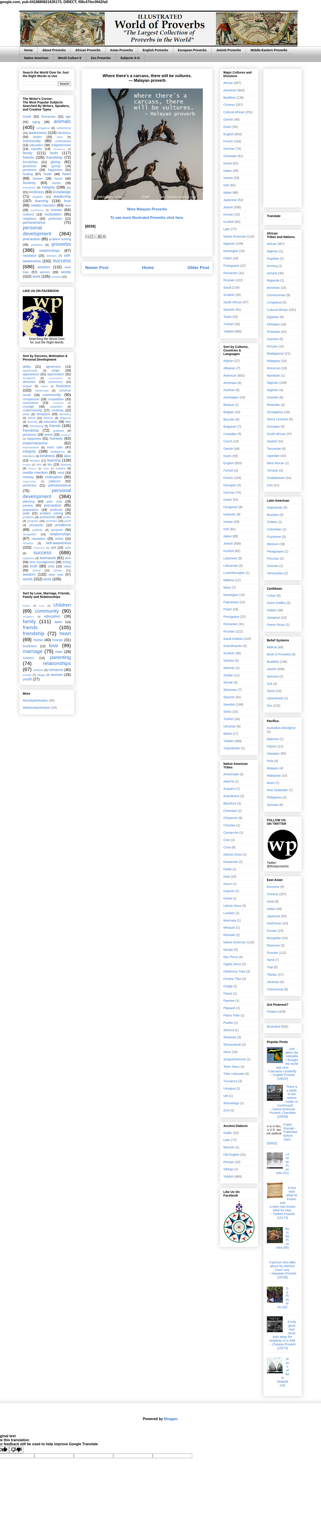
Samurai (272, 676)
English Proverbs (155, 50)
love (67, 201)
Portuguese (231, 265)
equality (36, 149)
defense (48, 418)
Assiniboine (231, 796)
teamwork (48, 558)
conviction (58, 403)
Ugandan (273, 456)
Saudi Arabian (233, 638)
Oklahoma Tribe (234, 971)
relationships (49, 250)
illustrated (273, 1026)
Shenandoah (232, 1044)
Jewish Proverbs (228, 50)
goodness (29, 166)
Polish (227, 258)
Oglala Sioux (232, 964)
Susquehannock (234, 1059)
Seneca (228, 1030)
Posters (272, 1011)
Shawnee (229, 1037)
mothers (28, 214)
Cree (226, 840)
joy (69, 187)
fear (68, 421)
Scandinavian (232, 646)
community (32, 141)
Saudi (227, 287)
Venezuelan (275, 573)
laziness (35, 460)
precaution (31, 239)
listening (66, 464)
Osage (228, 986)
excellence (59, 149)
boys (41, 605)
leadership (62, 196)
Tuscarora (230, 1081)
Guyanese (274, 536)
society (27, 675)
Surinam (272, 566)
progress (32, 521)
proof (67, 521)
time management (42, 562)
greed (49, 434)
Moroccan (273, 368)
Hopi (226, 876)
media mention (43, 205)
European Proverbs (192, 50)
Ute (225, 1096)
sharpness (39, 547)
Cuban (271, 595)
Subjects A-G (130, 58)
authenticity (64, 128)
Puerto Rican (276, 624)
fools (54, 153)
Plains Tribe (231, 1015)
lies (49, 464)
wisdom (44, 267)
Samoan (272, 805)
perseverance (34, 222)
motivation (53, 214)
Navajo (228, 949)
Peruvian (273, 558)
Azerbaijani (231, 397)
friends (28, 157)
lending (27, 464)
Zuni (226, 1110)
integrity (48, 187)
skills (68, 547)
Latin (226, 229)
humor (56, 183)
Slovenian (230, 690)
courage (28, 406)
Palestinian (231, 602)
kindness (36, 192)
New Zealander (277, 790)
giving (55, 162)
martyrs (32, 468)
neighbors (30, 218)
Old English (231, 1154)
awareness (38, 133)
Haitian (272, 610)
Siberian (229, 668)
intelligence (58, 451)
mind (60, 472)
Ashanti (272, 273)
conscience (63, 141)
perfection (55, 218)
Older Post (198, 267)
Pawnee (229, 1000)
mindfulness (37, 210)
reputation (30, 255)
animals (62, 121)
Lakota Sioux (232, 905)
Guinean (273, 339)
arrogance (43, 128)
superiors (28, 558)
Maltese (228, 580)
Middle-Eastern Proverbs (269, 50)
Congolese (274, 302)
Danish (228, 119)
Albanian (229, 368)
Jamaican (273, 617)
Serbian (228, 660)
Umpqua (229, 1088)
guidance (66, 434)
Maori (227, 587)
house (58, 640)
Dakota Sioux (232, 854)
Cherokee (230, 811)
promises (51, 521)
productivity (48, 517)
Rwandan (273, 404)
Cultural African (234, 112)
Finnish (228, 470)
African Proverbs (88, 50)
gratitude (58, 430)
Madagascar (275, 353)
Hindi (270, 901)
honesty (29, 183)
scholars (51, 255)
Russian (229, 280)
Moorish (229, 1147)
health (47, 174)
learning (41, 201)
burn (60, 137)
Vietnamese (275, 989)
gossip (55, 166)
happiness (55, 170)
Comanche (231, 832)
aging (36, 122)
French (228, 141)
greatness (29, 170)
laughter (38, 196)
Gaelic (227, 1133)
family (28, 153)
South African (232, 302)
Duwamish (230, 862)
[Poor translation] (16, 1449)
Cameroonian (276, 295)
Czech (227, 441)
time (68, 558)
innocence (29, 187)
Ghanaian (230, 156)
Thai (270, 967)
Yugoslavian (231, 748)
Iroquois (229, 891)
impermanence (35, 443)
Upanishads (275, 698)
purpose (57, 530)
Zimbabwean (276, 478)
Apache (228, 781)
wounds (56, 276)
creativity (57, 410)
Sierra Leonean (277, 419)
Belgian (228, 412)
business (63, 386)
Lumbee (229, 913)
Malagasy (273, 361)
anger (56, 370)
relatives (38, 670)
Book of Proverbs (279, 654)
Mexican (272, 544)
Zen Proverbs (101, 58)
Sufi (269, 684)
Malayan (273, 768)
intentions (29, 456)
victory (36, 570)
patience (54, 481)
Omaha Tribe (232, 979)
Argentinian (275, 507)
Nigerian (229, 243)
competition (56, 399)
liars (38, 464)
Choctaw (229, 825)
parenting (60, 657)
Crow (227, 847)
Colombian (274, 529)
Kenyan (272, 346)
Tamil (270, 960)
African (228, 83)
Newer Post (97, 267)
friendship (54, 157)
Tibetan (272, 974)
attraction (29, 382)
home (58, 178)
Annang (272, 266)
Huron (227, 884)
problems (37, 244)
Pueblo (228, 1022)
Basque (228, 404)
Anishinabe (231, 774)
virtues (58, 570)
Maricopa (229, 920)
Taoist (227, 316)
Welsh (227, 733)
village (41, 675)
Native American (36, 58)
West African (275, 463)
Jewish (228, 207)
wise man (56, 574)
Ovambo (273, 397)
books (37, 137)
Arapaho (229, 788)
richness (28, 543)
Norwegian (230, 251)
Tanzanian (274, 448)
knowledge (62, 192)
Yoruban (272, 470)
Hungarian (230, 507)
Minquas (229, 927)
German (229, 148)
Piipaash (229, 1008)
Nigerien (272, 390)
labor (67, 456)
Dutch (227, 127)
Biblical (272, 647)
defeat (31, 418)
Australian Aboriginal (281, 728)
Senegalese (275, 412)
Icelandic (229, 514)
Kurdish (228, 222)
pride (26, 513)
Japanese (230, 200)
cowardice (56, 406)
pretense (56, 509)
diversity (32, 421)
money (56, 210)
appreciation (55, 374)
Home (28, 50)
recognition (30, 534)
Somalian (273, 426)
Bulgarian (230, 426)
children (62, 605)
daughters (28, 616)
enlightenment (61, 145)
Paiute (227, 993)
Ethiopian (273, 324)
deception (43, 414)
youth (27, 679)
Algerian (272, 251)
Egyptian (273, 317)
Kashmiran (274, 923)
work (36, 276)
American (230, 90)
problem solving (60, 239)
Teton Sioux (231, 1066)
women (45, 272)
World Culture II (69, 58)
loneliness (30, 646)
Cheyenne (230, 818)
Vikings (228, 1169)
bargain (27, 386)
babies (26, 605)
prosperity (36, 525)
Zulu (270, 485)
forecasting (36, 426)
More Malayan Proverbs (147, 209)
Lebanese (230, 558)
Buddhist (229, 97)
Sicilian (228, 675)
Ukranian (229, 726)
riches (59, 538)
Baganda (273, 280)
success (62, 260)
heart (66, 174)
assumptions (56, 378)
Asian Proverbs (121, 50)
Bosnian (229, 419)
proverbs (61, 244)
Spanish (229, 309)
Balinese (273, 739)
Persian (228, 1162)
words (66, 272)
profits (67, 517)
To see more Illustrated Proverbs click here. (147, 218)
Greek (27, 116)
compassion (31, 399)
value (67, 566)
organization (29, 481)
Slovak (228, 682)
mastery (61, 468)
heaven (38, 178)
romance (56, 670)
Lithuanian (230, 565)
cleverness (42, 390)
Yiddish (228, 331)
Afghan (228, 361)
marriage (32, 651)
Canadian (230, 434)
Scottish (229, 295)
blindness (64, 133)
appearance (31, 374)
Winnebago (231, 1103)
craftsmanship (32, 410)
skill (53, 547)
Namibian (273, 375)
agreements (30, 370)
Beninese (273, 287)
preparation (31, 509)
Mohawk (229, 935)
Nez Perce (230, 957)
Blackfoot (229, 803)
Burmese (273, 887)
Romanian (48, 116)
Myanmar (273, 945)
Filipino (272, 746)
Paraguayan (275, 551)
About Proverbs (54, 50)
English (228, 134)
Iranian (228, 178)
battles (44, 386)
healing (28, 174)
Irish (226, 185)
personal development (37, 230)
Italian (227, 192)
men (68, 205)
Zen (269, 705)
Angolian (273, 258)
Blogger (170, 1419)
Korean (228, 214)
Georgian (229, 485)
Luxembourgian (234, 573)
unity (51, 566)
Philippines (274, 797)
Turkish (228, 324)
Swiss (227, 711)
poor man (54, 501)
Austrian (229, 390)
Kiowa (227, 898)
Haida (227, 869)
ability (27, 366)
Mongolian (274, 938)
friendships (30, 162)
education (36, 145)
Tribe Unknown (233, 1074)
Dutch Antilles (276, 603)
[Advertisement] (282, 137)
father (58, 622)
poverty (28, 505)
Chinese (229, 105)
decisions (65, 414)
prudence (63, 525)
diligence (65, 418)
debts (26, 414)
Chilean (272, 522)
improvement (31, 447)
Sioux (227, 1052)
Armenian (230, 383)
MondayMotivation (35, 700)
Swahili (272, 441)
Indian (227, 170)
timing (67, 562)
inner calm (55, 447)
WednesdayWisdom (36, 707)
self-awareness (58, 543)
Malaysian (274, 775)
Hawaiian (273, 753)
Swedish (229, 704)
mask (46, 468)
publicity (37, 530)
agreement (53, 366)
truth (34, 566)
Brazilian (273, 515)
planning (29, 501)
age (68, 116)
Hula (270, 761)
